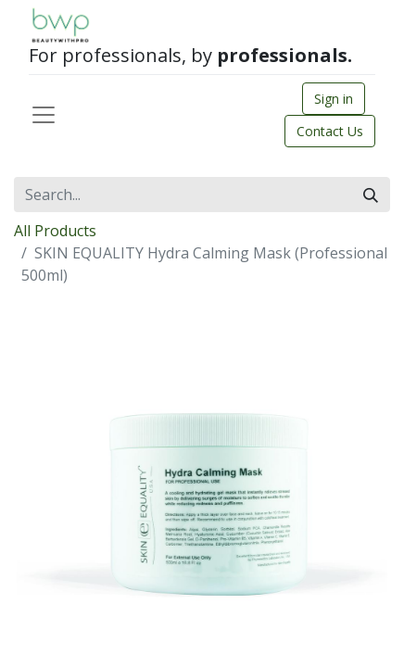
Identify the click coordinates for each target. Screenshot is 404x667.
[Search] (370, 194)
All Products (55, 230)
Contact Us (330, 131)
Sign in (333, 98)
